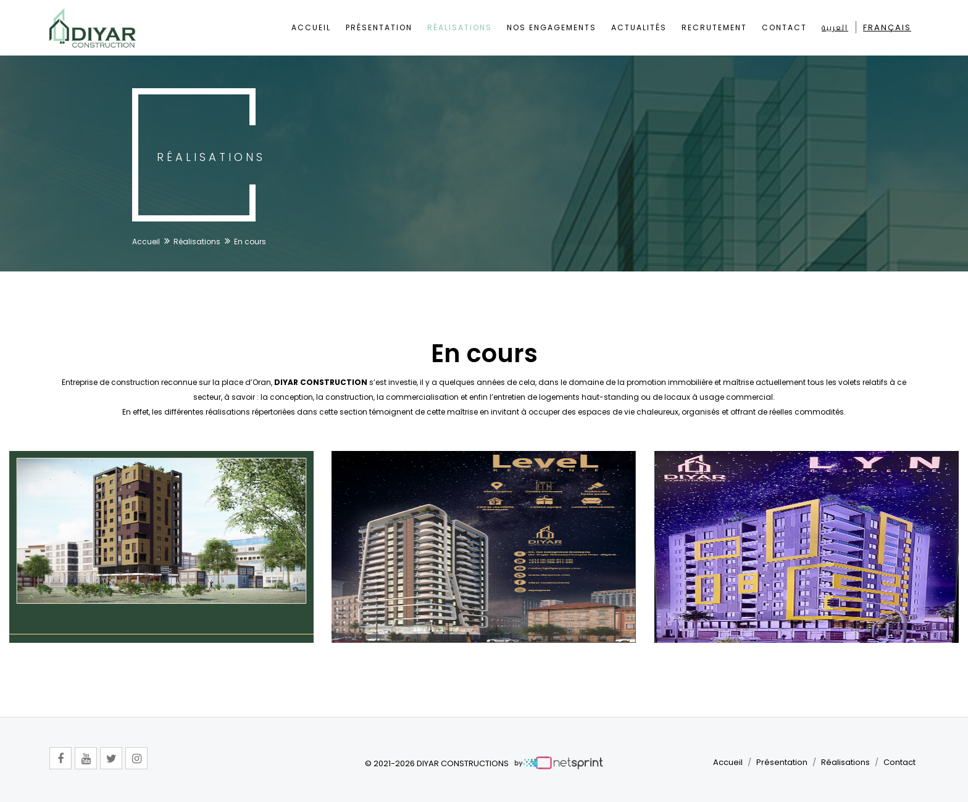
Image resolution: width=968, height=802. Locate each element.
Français (887, 27)
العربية (835, 27)
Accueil (311, 27)
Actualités (639, 27)
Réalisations (459, 27)
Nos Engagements (551, 27)
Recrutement (714, 27)
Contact (784, 27)
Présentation (379, 27)
